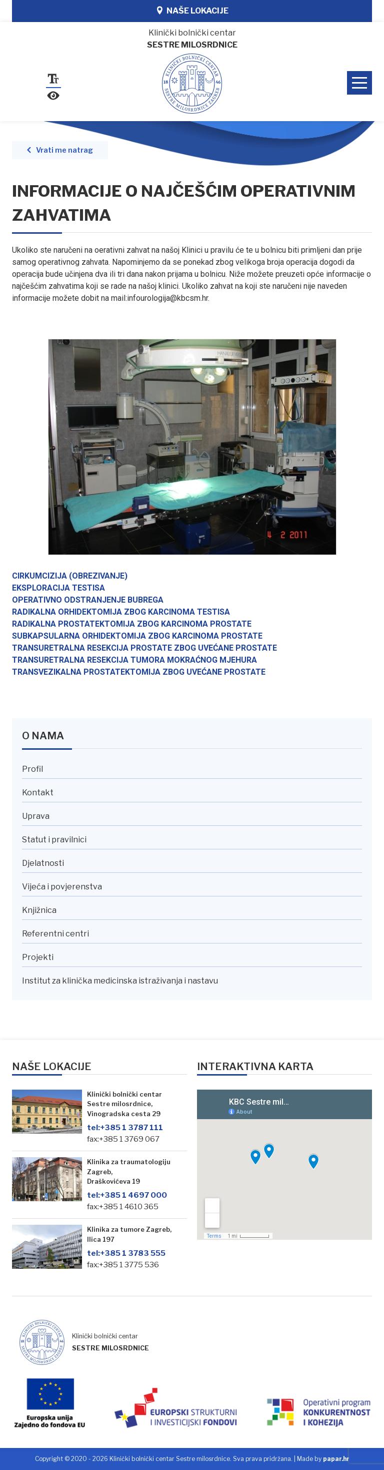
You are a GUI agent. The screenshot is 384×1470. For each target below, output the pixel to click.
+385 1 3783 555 (126, 1253)
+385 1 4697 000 (127, 1195)
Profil (32, 769)
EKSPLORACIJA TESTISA (58, 588)
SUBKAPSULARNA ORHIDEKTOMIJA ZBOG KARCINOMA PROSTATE (137, 636)
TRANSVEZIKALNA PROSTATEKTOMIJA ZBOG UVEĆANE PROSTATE (139, 672)
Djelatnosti (43, 863)
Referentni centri (55, 933)
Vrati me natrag (64, 150)
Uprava (36, 816)
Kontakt (38, 792)
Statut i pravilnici (54, 839)
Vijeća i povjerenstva (62, 886)
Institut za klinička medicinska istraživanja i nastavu (120, 981)
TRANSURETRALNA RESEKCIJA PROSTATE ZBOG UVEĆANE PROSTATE (144, 648)
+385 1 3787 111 (125, 1127)
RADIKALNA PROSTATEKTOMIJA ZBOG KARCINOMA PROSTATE (132, 624)
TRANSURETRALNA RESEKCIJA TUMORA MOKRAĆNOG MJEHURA (134, 660)
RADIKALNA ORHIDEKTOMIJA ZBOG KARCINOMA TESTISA (121, 612)
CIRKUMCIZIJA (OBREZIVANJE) (70, 576)
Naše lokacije (197, 11)
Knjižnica (39, 910)
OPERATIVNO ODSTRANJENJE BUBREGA (88, 600)
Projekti (38, 957)
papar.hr (336, 1458)
